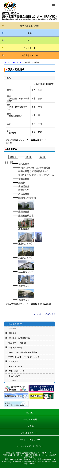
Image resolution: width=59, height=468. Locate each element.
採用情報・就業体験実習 (19, 338)
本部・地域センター (17, 371)
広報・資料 (13, 361)
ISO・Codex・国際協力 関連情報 (22, 352)
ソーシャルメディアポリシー (29, 446)
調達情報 (12, 333)
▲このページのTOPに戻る (44, 314)
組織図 (34, 304)
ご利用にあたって (29, 433)
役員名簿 (35, 139)
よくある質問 (14, 376)
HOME (7, 62)
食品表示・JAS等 (29, 55)
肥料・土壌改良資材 (29, 25)
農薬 (29, 33)
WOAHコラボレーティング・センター (24, 357)
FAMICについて (18, 62)
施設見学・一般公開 (17, 343)
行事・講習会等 (15, 347)
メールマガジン (15, 366)
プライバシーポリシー (29, 439)
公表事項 (12, 328)
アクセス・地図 (29, 419)
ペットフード (29, 48)
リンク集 (12, 380)
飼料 (29, 40)
